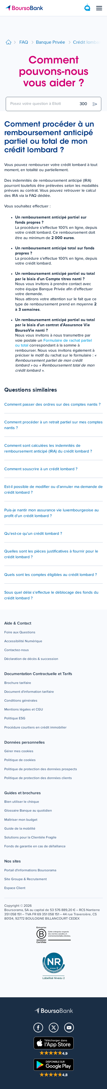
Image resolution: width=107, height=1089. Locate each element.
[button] (19, 632)
